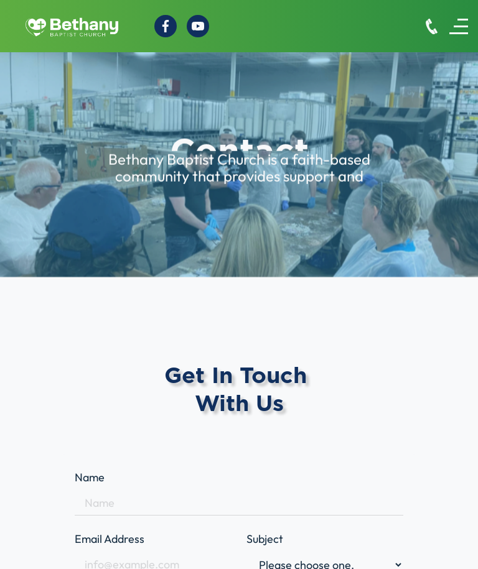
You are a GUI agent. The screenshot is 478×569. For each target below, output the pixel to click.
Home (194, 537)
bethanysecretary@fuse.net (89, 542)
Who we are (209, 554)
